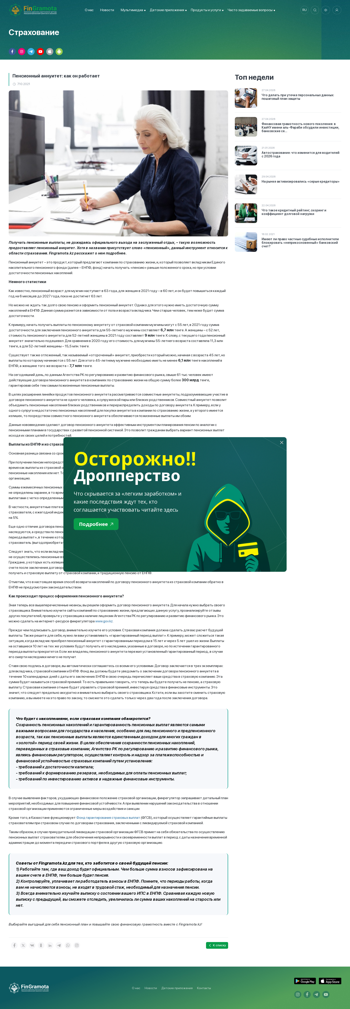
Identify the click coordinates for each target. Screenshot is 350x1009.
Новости (106, 10)
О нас (88, 10)
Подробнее (97, 524)
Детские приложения (177, 988)
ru (303, 10)
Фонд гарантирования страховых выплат (109, 817)
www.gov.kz (104, 621)
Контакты (204, 988)
